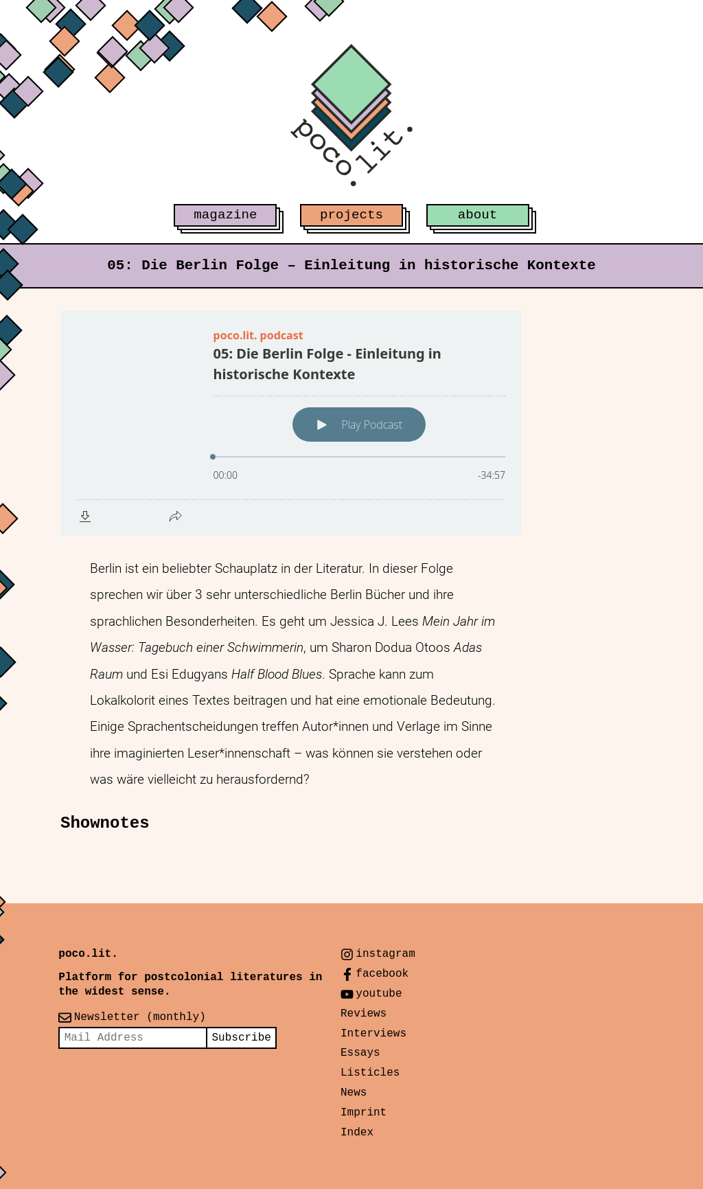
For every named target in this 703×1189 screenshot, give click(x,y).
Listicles (370, 1073)
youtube (379, 994)
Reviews (364, 1014)
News (354, 1093)
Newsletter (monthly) (140, 1017)
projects (351, 215)
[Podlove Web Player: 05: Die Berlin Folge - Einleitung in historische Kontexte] (291, 423)
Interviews (373, 1034)
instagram (385, 954)
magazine (225, 215)
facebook (382, 974)
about (478, 215)
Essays (360, 1053)
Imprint (364, 1113)
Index (357, 1132)
